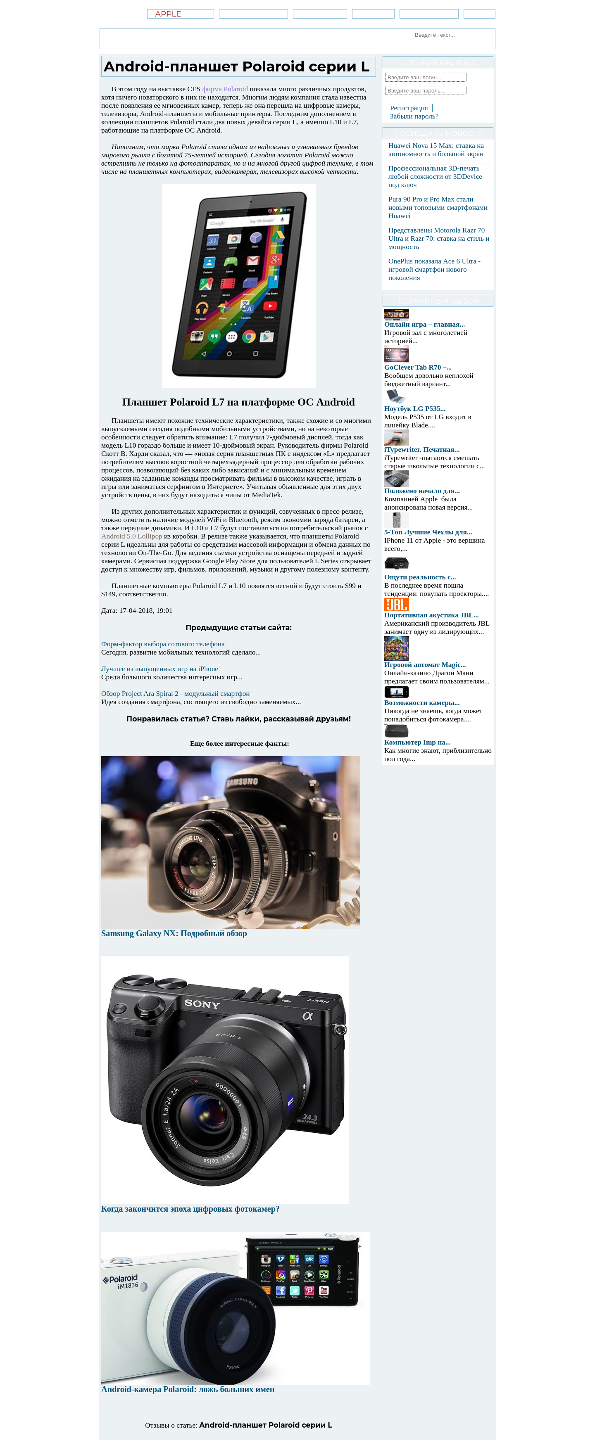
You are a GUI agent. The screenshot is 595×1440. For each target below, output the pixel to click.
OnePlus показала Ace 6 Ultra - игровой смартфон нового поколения (434, 269)
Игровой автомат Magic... (425, 665)
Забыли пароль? (414, 116)
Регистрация (409, 108)
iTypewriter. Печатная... (422, 449)
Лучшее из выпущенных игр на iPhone (159, 669)
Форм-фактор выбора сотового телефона (163, 644)
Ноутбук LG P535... (415, 409)
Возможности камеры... (422, 703)
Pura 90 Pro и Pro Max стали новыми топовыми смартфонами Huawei (438, 207)
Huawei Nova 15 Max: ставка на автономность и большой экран (436, 150)
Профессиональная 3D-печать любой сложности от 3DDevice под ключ (435, 176)
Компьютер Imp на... (417, 742)
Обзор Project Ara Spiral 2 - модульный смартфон (175, 693)
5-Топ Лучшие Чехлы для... (428, 532)
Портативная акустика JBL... (431, 615)
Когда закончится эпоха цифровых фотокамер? (190, 1208)
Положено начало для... (422, 491)
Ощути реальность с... (420, 577)
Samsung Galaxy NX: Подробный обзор (174, 933)
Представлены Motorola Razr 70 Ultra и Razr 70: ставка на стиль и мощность (439, 238)
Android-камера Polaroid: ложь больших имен (188, 1389)
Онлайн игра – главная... (424, 324)
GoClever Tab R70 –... (418, 367)
